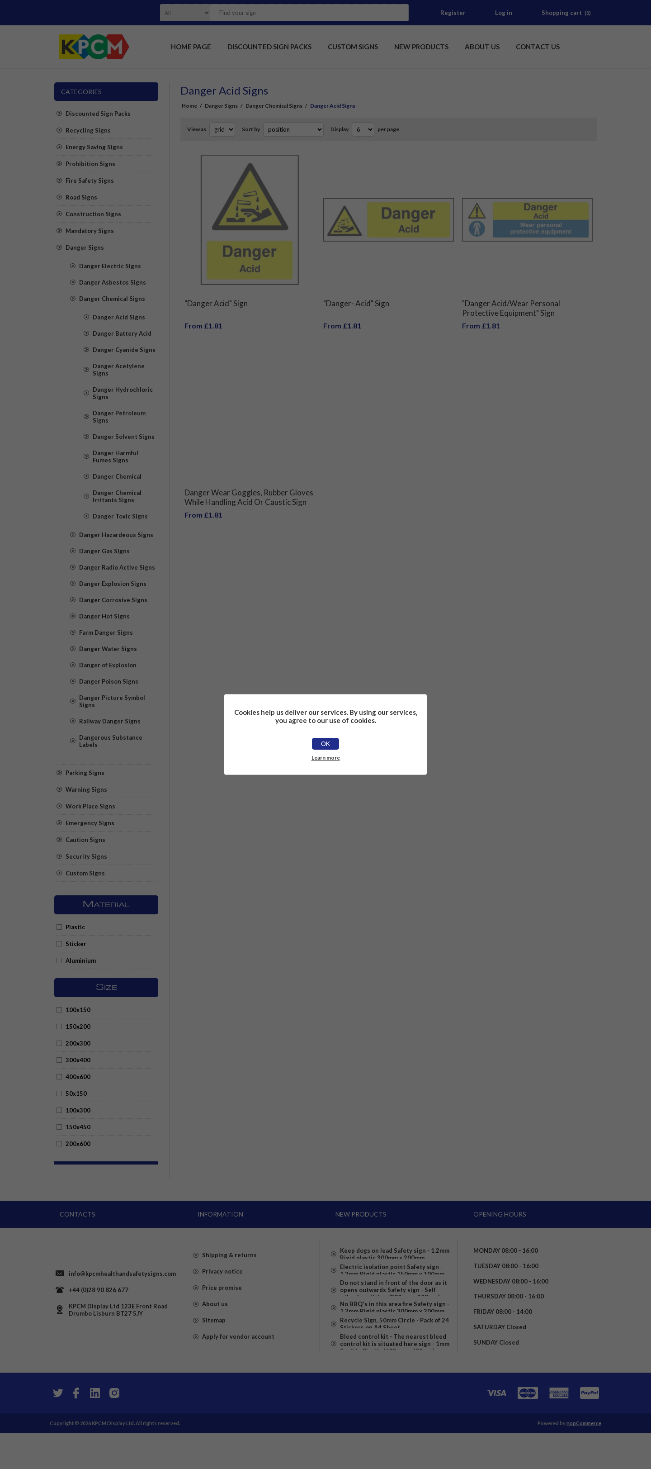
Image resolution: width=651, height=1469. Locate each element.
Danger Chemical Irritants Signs (117, 496)
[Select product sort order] (293, 129)
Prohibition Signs (90, 163)
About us (215, 1325)
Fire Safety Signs (90, 180)
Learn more (325, 757)
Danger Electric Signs (110, 266)
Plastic (75, 927)
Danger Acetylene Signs (119, 369)
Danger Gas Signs (104, 551)
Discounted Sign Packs (98, 113)
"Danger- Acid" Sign (356, 296)
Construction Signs (93, 214)
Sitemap (214, 1341)
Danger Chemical (117, 476)
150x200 (78, 1026)
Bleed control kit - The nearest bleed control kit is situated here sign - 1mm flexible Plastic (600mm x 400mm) (394, 1379)
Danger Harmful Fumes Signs (115, 456)
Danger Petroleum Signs (119, 416)
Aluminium (81, 960)
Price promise (222, 1308)
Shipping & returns (229, 1276)
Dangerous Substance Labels (110, 741)
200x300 (78, 1043)
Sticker (76, 943)
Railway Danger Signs (110, 721)
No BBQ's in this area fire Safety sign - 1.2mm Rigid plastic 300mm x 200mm (394, 1329)
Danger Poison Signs (108, 681)
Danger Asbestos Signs (112, 282)
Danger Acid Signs (119, 317)
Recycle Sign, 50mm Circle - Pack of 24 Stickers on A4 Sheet (394, 1352)
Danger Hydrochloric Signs (123, 393)
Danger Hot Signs (104, 616)
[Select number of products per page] (363, 129)
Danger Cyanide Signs (124, 349)
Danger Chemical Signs (112, 298)
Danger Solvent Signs (124, 436)
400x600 (78, 1076)
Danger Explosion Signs (112, 583)
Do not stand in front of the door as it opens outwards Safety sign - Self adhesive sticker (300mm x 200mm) (393, 1301)
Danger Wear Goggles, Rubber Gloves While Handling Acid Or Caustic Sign (248, 483)
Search (399, 12)
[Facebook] (76, 1428)
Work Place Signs (90, 806)
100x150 (78, 1009)
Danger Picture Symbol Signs (112, 701)
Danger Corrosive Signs (113, 600)
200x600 (78, 1143)
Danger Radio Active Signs (117, 567)
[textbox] (298, 12)
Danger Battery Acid (122, 333)
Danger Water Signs (108, 648)
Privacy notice (222, 1292)
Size (106, 988)
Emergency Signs (90, 823)
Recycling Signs (88, 130)
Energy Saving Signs (94, 147)
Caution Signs (85, 839)
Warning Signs (86, 789)
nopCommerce (583, 1459)
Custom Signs (85, 873)
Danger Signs (85, 247)
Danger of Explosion (108, 665)
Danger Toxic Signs (120, 516)
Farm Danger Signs (106, 632)
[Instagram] (114, 1428)
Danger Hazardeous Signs (116, 534)
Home (189, 105)
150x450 (78, 1127)
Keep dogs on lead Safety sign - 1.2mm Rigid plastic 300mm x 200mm (394, 1251)
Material (106, 905)
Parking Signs (85, 772)
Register (453, 12)
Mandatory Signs (90, 230)
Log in (503, 12)
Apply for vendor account (238, 1357)
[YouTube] (95, 1428)
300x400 (78, 1060)
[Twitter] (57, 1428)
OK (325, 743)
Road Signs (81, 197)
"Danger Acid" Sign (216, 296)
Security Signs (86, 856)
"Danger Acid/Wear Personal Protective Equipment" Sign (511, 301)
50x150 (76, 1093)
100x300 (78, 1110)
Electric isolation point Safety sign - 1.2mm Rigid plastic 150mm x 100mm (392, 1274)
